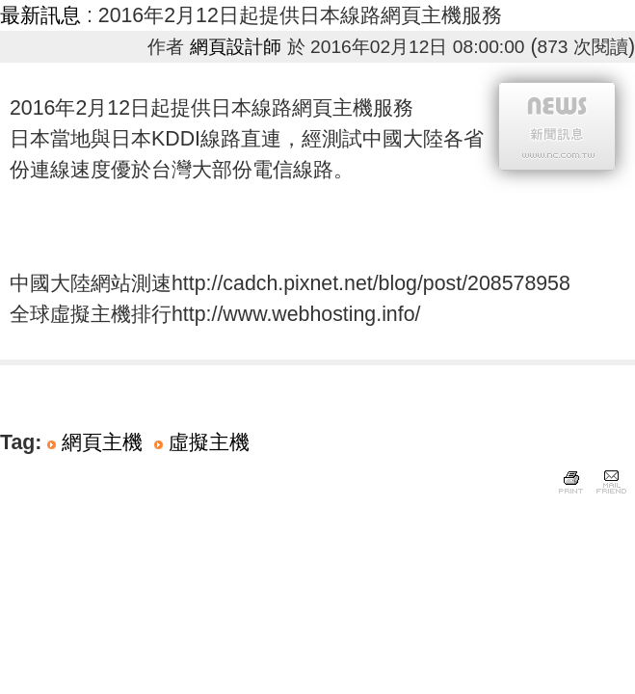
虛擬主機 (209, 442)
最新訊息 (40, 15)
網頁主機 (102, 442)
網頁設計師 (235, 47)
